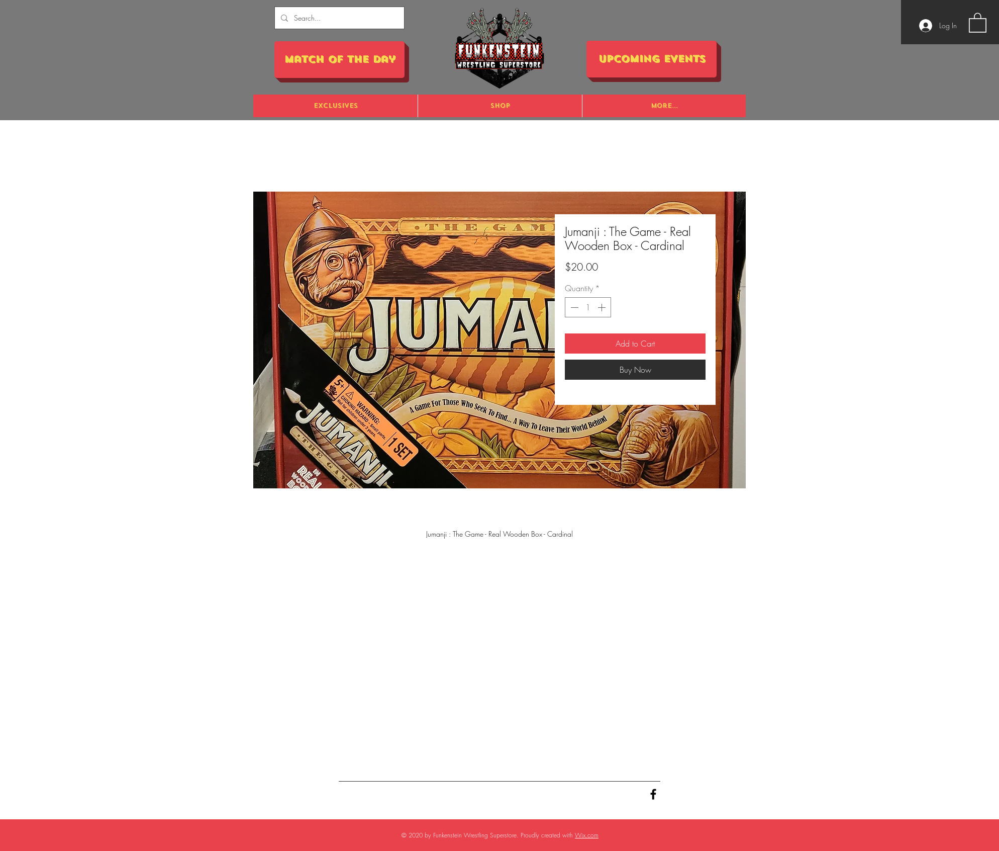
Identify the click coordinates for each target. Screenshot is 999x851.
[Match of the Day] (339, 59)
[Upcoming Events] (651, 59)
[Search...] (338, 18)
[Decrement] (573, 307)
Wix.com (586, 835)
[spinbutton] (587, 307)
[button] (977, 22)
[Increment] (602, 307)
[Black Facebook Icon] (653, 794)
